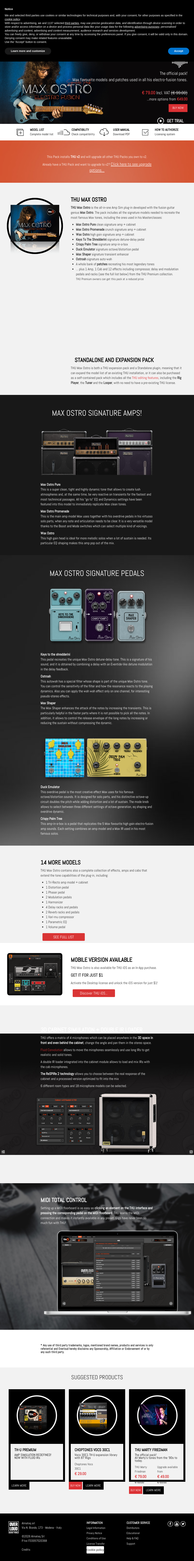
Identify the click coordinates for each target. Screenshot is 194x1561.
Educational (133, 1533)
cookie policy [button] (12, 19)
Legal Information (96, 1528)
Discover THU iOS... (93, 993)
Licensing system (166, 132)
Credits (26, 1550)
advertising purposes (146, 26)
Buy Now (178, 108)
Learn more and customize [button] (28, 51)
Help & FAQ (132, 1538)
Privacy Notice (94, 1533)
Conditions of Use (96, 1538)
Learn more (19, 1485)
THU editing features (145, 377)
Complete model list (41, 132)
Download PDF (121, 132)
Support (131, 1543)
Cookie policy (95, 1549)
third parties (72, 23)
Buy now (75, 1485)
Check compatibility (83, 132)
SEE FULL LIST (63, 936)
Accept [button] (178, 51)
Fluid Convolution (52, 1050)
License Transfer (96, 1543)
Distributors (133, 1528)
